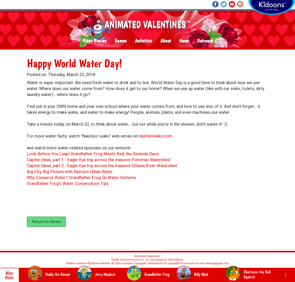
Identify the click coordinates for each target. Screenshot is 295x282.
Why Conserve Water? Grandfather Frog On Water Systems (81, 177)
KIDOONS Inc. (176, 259)
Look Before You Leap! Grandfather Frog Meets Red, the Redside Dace (93, 153)
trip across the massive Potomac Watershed (128, 159)
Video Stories (94, 41)
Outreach (205, 41)
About (165, 41)
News (184, 41)
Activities (143, 41)
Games (121, 41)
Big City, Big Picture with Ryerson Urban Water (70, 171)
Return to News (46, 221)
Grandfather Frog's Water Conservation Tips (68, 183)
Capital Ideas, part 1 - (47, 159)
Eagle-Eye (76, 159)
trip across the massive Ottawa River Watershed (131, 165)
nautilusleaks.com (155, 136)
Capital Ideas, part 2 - (47, 165)
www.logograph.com (217, 263)
